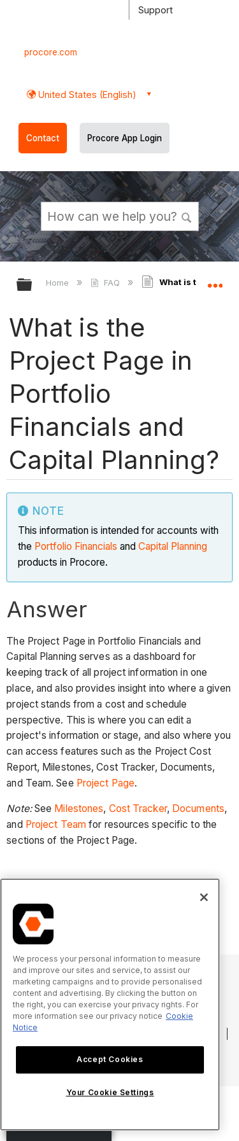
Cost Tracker (138, 808)
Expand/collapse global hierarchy (32, 285)
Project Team (55, 824)
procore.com (50, 52)
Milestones (78, 808)
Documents (198, 808)
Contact (42, 138)
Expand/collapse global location (214, 281)
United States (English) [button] (86, 94)
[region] (110, 1004)
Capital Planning (172, 546)
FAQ (106, 282)
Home (58, 282)
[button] (187, 216)
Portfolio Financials (75, 546)
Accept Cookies (109, 1059)
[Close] (204, 897)
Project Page (105, 783)
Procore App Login (124, 138)
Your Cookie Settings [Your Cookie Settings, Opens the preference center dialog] (110, 1092)
